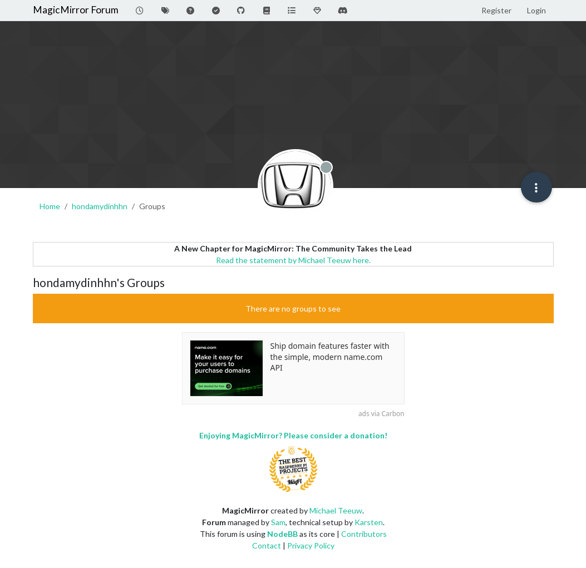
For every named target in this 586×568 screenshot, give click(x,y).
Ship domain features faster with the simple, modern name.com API (330, 356)
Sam (278, 522)
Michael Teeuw (335, 510)
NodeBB (282, 534)
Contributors (364, 534)
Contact (266, 545)
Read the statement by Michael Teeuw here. (293, 260)
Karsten (368, 522)
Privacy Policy (310, 545)
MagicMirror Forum (76, 10)
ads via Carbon (381, 413)
